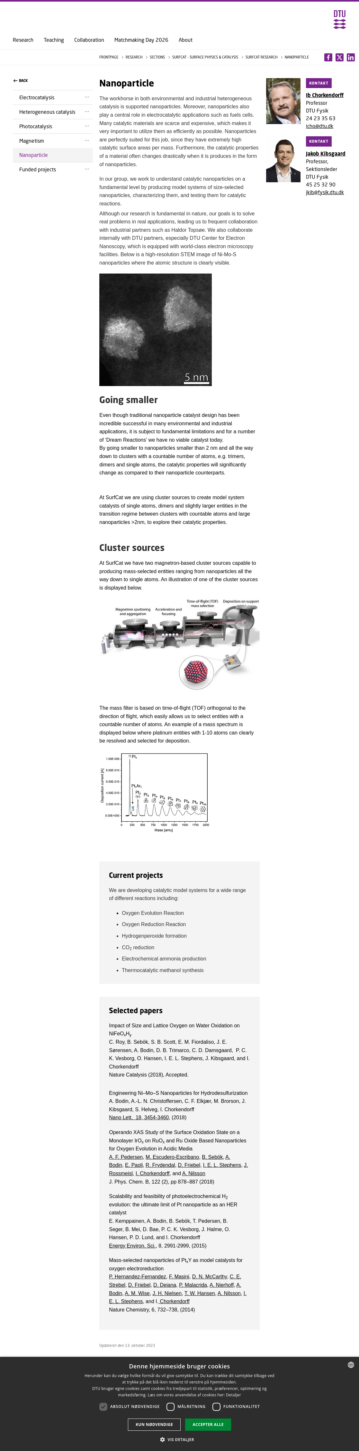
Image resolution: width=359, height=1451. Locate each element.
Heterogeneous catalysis (47, 112)
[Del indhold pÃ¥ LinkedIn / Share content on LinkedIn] (340, 57)
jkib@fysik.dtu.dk (325, 192)
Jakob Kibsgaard (326, 153)
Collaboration (89, 39)
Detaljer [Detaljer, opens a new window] (233, 1395)
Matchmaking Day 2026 (141, 39)
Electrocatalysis (36, 97)
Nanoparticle (33, 155)
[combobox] (351, 1365)
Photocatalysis (35, 126)
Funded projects (37, 169)
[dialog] (179, 1404)
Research (23, 39)
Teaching (54, 39)
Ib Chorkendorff (325, 95)
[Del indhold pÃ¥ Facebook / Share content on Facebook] (328, 57)
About (186, 39)
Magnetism (31, 141)
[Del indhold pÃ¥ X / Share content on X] (351, 57)
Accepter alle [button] (208, 1424)
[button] (179, 1439)
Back (20, 80)
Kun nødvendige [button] (154, 1424)
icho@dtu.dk (319, 126)
